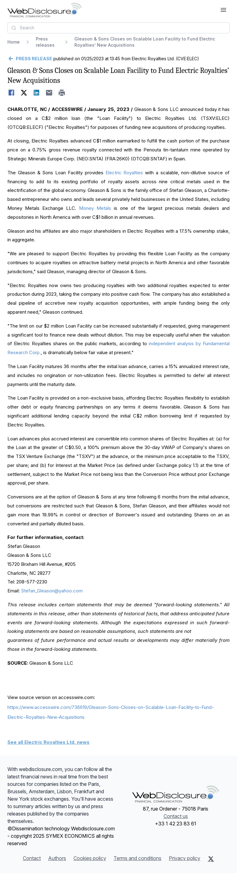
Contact (32, 858)
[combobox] (118, 27)
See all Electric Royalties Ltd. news (48, 742)
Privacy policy (184, 858)
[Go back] (29, 58)
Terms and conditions (137, 858)
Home (13, 41)
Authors (57, 858)
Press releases (45, 42)
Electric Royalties (124, 173)
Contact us (176, 816)
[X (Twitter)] (211, 858)
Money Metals (95, 208)
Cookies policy (89, 858)
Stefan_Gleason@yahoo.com (52, 591)
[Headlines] (44, 9)
